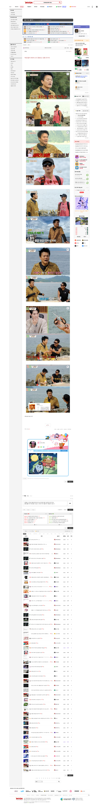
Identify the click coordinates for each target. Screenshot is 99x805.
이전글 (33, 509)
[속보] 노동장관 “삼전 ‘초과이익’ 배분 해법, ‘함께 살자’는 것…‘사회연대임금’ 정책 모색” (48, 553)
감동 (67, 533)
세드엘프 (57, 661)
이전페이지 (60, 509)
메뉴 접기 (63, 450)
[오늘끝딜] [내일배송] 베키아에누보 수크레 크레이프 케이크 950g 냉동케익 (82, 143)
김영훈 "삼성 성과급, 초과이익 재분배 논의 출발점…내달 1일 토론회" (45, 633)
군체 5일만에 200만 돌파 (37, 619)
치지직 (12, 63)
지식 (55, 533)
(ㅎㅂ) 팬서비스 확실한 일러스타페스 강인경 (40, 591)
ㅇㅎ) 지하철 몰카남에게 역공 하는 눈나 (39, 610)
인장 (30, 450)
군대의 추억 (34, 539)
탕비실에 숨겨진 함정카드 (37, 760)
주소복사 (24, 478)
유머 (40, 533)
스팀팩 (57, 610)
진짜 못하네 (34, 723)
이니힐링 (41, 447)
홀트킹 (57, 553)
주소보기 (24, 44)
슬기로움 (57, 619)
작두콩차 (57, 685)
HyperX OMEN (13, 74)
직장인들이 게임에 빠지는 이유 (38, 544)
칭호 (48, 450)
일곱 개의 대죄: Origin (14, 78)
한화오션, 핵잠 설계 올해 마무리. (38, 581)
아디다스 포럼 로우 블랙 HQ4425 (80, 148)
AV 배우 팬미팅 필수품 (36, 666)
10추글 (32, 531)
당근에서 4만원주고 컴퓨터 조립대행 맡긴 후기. (41, 577)
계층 (63, 533)
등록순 (28, 495)
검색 (59, 781)
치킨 (56, 671)
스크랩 (58, 429)
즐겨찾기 (37, 531)
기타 (71, 533)
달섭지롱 (57, 591)
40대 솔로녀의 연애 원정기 (37, 676)
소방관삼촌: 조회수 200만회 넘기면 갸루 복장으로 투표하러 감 (43, 718)
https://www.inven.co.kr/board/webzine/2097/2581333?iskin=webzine (38, 478)
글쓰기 (70, 528)
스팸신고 (65, 429)
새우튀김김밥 (34, 567)
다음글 (28, 509)
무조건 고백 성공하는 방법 (37, 558)
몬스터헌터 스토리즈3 (14, 80)
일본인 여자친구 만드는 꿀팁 (37, 596)
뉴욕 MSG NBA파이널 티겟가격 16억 (39, 770)
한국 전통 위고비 (35, 737)
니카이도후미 (58, 643)
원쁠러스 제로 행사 (36, 572)
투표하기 (81, 192)
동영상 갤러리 (13, 21)
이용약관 (37, 795)
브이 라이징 (13, 76)
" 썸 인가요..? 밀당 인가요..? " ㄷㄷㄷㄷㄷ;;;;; (40, 657)
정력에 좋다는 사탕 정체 (36, 605)
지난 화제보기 (62, 24)
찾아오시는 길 (65, 795)
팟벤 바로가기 (13, 61)
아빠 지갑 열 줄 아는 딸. (36, 652)
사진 (59, 533)
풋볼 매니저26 (13, 85)
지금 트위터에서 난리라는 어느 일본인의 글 (40, 690)
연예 (35, 533)
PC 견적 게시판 (13, 54)
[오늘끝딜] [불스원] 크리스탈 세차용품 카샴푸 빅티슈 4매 (82, 150)
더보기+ (46, 513)
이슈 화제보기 (69, 24)
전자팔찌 (57, 563)
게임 (51, 533)
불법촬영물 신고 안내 (58, 795)
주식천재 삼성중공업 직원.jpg (37, 647)
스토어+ (87, 40)
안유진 (33, 746)
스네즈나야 (58, 756)
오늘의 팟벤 (13, 50)
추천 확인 (69, 429)
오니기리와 (58, 633)
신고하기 (61, 429)
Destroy (57, 732)
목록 (67, 51)
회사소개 (28, 795)
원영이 (33, 643)
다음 (59, 778)
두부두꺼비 (26, 47)
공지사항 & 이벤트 (14, 19)
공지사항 (70, 795)
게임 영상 (12, 72)
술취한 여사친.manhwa (36, 614)
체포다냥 (34, 751)
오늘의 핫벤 (13, 48)
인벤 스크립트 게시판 (14, 27)
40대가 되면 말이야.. (36, 699)
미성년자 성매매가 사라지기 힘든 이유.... (39, 563)
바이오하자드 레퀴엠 (14, 82)
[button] (34, 524)
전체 (24, 533)
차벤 (11, 65)
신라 (56, 718)
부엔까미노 (58, 723)
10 (56, 778)
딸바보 (33, 727)
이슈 (29, 533)
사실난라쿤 (58, 638)
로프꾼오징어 (58, 544)
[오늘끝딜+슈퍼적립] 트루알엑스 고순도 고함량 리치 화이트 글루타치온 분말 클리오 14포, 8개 (82, 152)
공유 (55, 429)
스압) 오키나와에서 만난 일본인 (38, 756)
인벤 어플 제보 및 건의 (15, 25)
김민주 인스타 (35, 671)
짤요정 (57, 586)
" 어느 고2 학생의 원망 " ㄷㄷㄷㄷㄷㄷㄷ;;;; (40, 600)
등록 (70, 503)
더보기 (44, 447)
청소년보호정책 (50, 795)
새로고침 (71, 495)
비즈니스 (32, 795)
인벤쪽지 (39, 447)
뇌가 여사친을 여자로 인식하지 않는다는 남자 (40, 624)
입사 (56, 596)
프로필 (36, 450)
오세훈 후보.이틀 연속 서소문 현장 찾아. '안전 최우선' (42, 661)
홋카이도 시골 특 (35, 638)
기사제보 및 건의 (14, 23)
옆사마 (57, 770)
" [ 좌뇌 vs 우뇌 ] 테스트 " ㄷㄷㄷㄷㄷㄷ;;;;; (40, 586)
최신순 (31, 495)
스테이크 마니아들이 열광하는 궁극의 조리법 (40, 765)
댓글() (69, 51)
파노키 (57, 690)
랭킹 (42, 450)
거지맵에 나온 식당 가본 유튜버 (38, 741)
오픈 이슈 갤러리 (14, 46)
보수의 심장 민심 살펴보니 (37, 704)
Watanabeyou (58, 539)
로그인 (89, 6)
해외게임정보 (13, 70)
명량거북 (57, 704)
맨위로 (65, 509)
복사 (29, 44)
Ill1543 (57, 572)
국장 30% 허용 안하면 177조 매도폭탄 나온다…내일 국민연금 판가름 (45, 680)
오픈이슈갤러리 (70, 44)
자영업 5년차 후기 (35, 713)
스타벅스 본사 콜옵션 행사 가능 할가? (39, 685)
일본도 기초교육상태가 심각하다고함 (39, 694)
